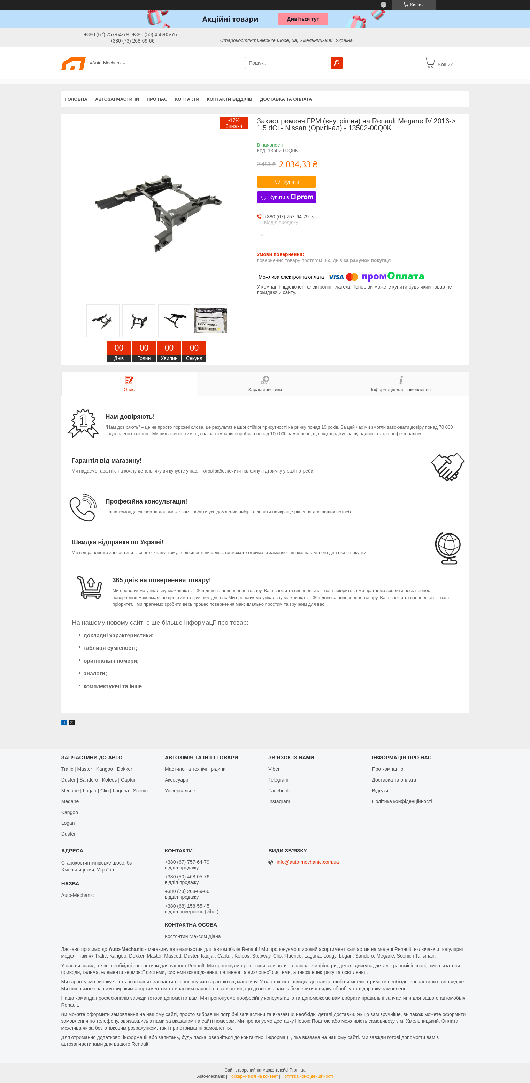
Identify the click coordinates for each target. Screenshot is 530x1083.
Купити (291, 182)
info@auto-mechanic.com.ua (308, 862)
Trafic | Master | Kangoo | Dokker (96, 769)
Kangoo (69, 812)
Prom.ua (297, 1070)
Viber (273, 769)
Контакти (187, 99)
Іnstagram (279, 801)
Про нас (157, 99)
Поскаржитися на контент (253, 1076)
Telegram (278, 780)
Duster (68, 834)
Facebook (279, 790)
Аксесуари (177, 780)
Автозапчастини (117, 99)
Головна (76, 99)
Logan (68, 823)
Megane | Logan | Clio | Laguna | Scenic (104, 790)
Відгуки (380, 790)
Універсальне (180, 790)
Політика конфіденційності (402, 801)
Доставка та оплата (286, 99)
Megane (70, 801)
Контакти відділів (229, 99)
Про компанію (387, 769)
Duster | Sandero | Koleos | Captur (98, 780)
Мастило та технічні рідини (195, 769)
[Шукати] (337, 63)
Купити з (291, 197)
